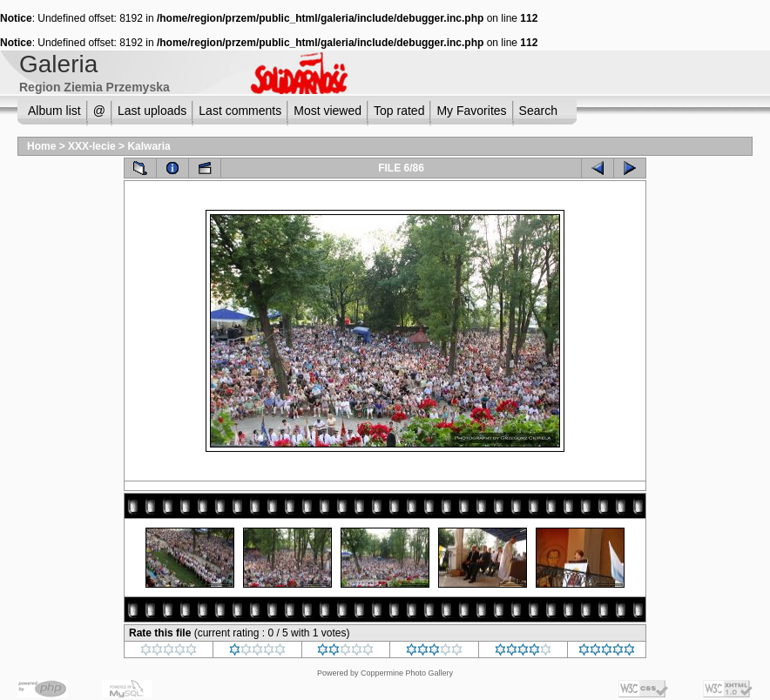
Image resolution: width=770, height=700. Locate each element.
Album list (54, 111)
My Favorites (471, 111)
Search (538, 111)
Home (41, 146)
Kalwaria (148, 146)
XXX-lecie (92, 146)
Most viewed (327, 111)
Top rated (399, 111)
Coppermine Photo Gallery (407, 673)
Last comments (240, 111)
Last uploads (152, 111)
